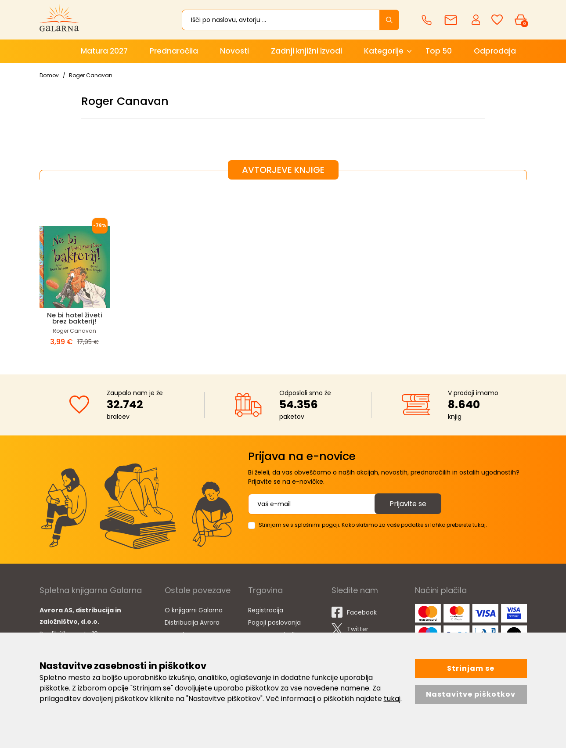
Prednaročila (174, 51)
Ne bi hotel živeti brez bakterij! (74, 318)
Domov (49, 75)
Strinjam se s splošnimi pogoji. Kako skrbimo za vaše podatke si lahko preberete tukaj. (373, 525)
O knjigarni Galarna (194, 610)
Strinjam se (470, 668)
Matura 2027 (104, 51)
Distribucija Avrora (192, 622)
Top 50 (438, 51)
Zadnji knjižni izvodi (306, 51)
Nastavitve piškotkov (471, 694)
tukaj (392, 699)
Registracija (265, 610)
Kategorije (384, 51)
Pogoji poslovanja (274, 622)
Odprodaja (495, 51)
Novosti (234, 51)
